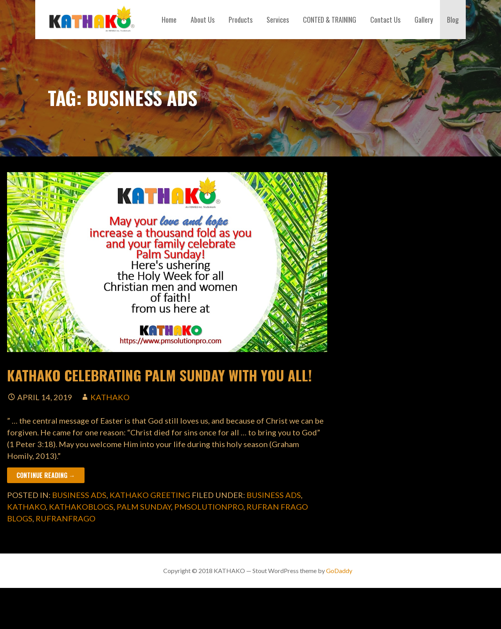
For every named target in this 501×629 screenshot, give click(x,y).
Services (278, 19)
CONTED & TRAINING (329, 19)
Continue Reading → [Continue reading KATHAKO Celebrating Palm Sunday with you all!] (45, 475)
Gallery (423, 19)
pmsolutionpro (208, 506)
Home (169, 19)
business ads (79, 495)
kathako (110, 397)
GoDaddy (339, 570)
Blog (453, 19)
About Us (202, 19)
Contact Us (385, 19)
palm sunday (144, 506)
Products (240, 19)
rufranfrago (66, 518)
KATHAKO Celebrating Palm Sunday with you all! (159, 375)
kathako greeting (150, 495)
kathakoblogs (81, 506)
